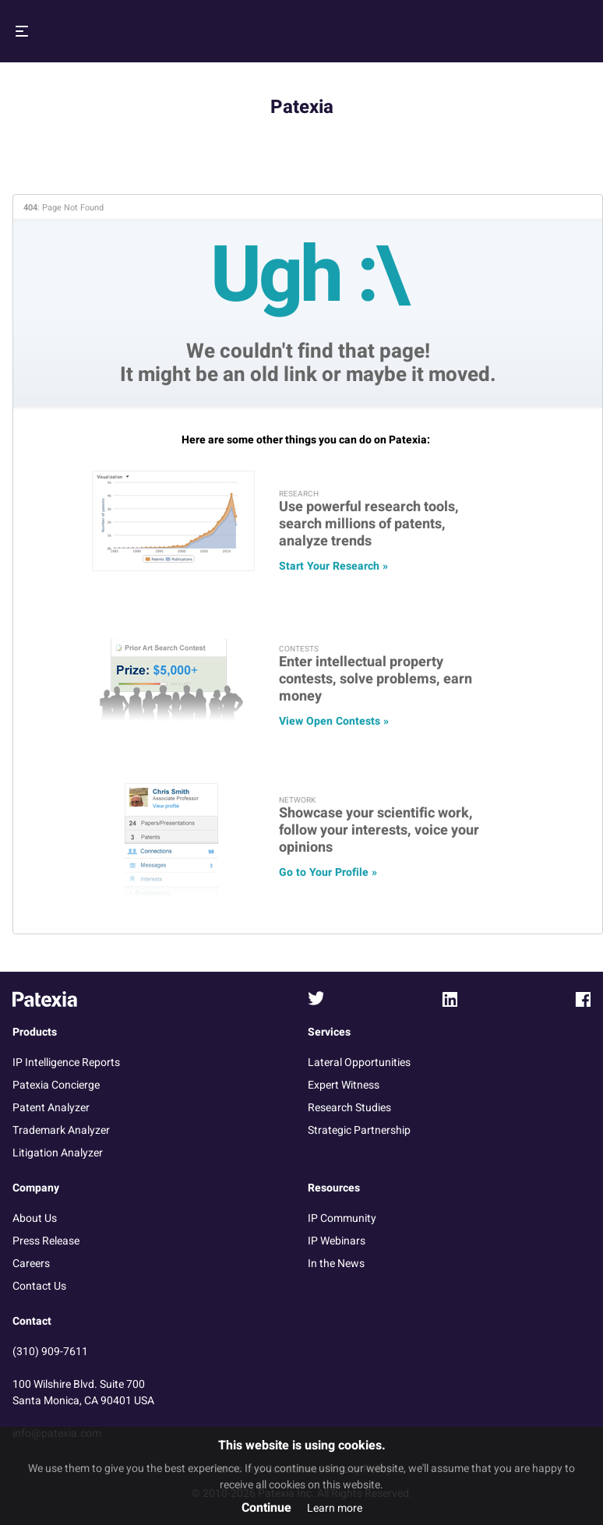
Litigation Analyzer (57, 1153)
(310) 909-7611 (50, 1351)
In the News (336, 1263)
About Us (34, 1218)
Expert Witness (343, 1085)
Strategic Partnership (359, 1130)
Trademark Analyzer (61, 1130)
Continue (266, 1508)
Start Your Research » (333, 566)
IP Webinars (336, 1241)
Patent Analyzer (51, 1108)
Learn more (334, 1508)
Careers (31, 1263)
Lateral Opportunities (359, 1062)
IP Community (342, 1218)
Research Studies (349, 1108)
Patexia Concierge (56, 1085)
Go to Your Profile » (328, 872)
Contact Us (39, 1286)
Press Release (45, 1241)
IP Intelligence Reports (66, 1062)
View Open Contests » (334, 721)
